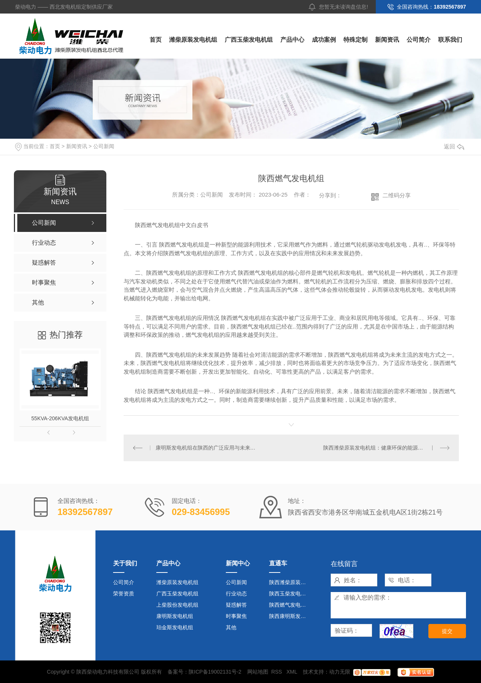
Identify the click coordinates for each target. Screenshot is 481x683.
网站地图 (257, 672)
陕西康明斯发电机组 (290, 616)
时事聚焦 (236, 616)
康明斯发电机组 (174, 616)
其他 (231, 627)
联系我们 (450, 39)
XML (292, 672)
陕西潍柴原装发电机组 (290, 582)
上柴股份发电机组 (177, 605)
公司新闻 (103, 146)
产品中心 (292, 39)
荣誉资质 (123, 594)
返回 (454, 146)
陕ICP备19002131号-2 (215, 672)
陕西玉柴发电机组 (290, 594)
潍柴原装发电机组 (193, 39)
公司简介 (419, 39)
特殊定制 (355, 39)
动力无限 (339, 672)
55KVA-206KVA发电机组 (60, 418)
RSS (277, 672)
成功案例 (324, 39)
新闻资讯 (387, 39)
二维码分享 (397, 195)
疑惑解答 (236, 605)
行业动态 (236, 594)
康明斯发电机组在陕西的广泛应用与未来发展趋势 (208, 448)
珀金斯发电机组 (174, 627)
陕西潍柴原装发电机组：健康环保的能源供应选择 (381, 448)
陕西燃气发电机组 (290, 605)
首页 (156, 39)
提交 (447, 631)
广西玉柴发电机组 (249, 39)
